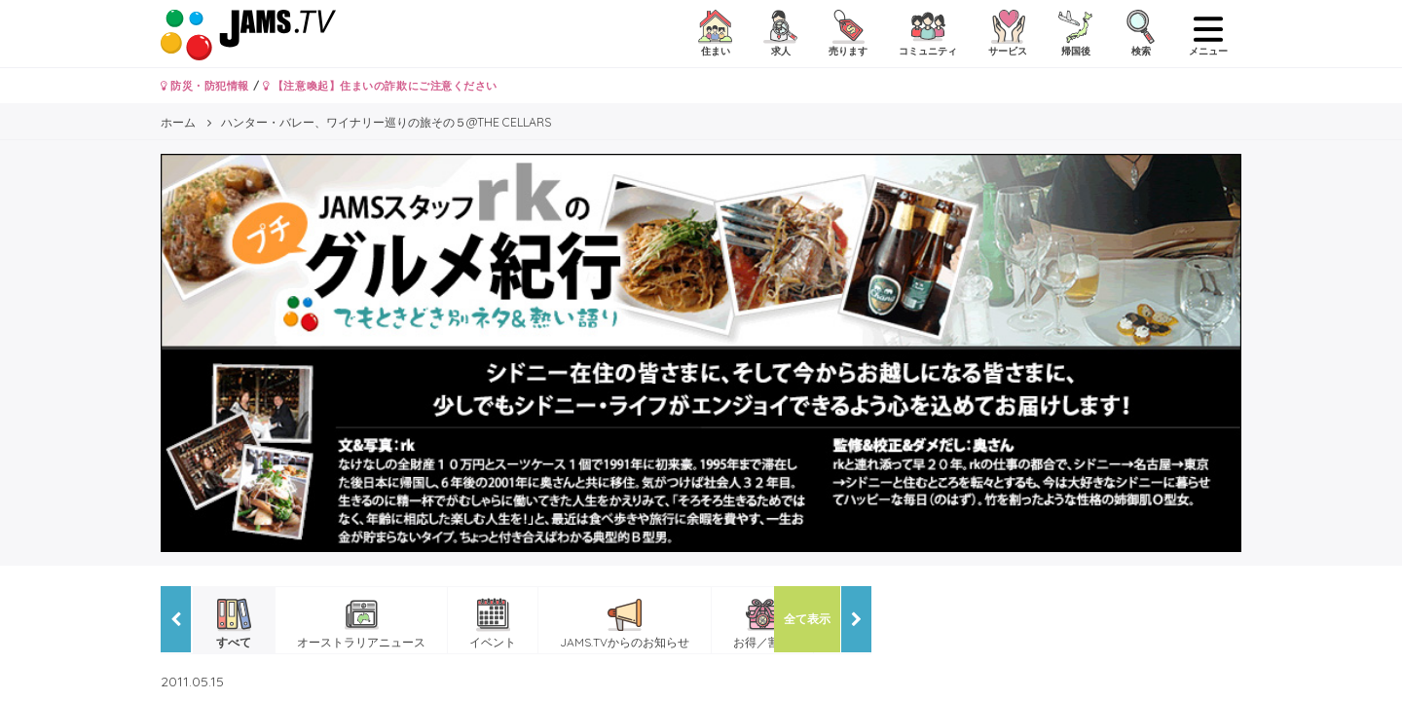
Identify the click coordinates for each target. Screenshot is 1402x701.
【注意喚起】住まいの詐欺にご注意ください (380, 85)
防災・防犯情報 (205, 85)
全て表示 (807, 618)
